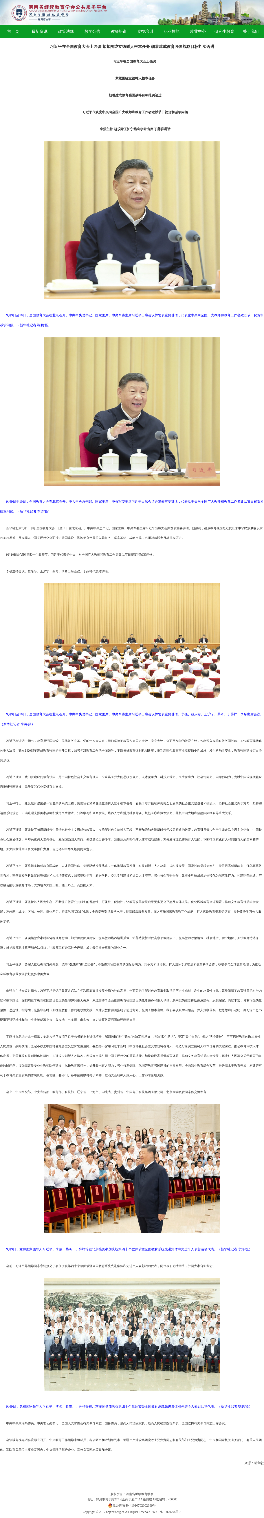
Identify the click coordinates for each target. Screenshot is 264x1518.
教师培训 (119, 31)
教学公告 (92, 31)
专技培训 (145, 31)
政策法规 (66, 31)
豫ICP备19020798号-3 (166, 1512)
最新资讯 (40, 31)
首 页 (13, 31)
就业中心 (198, 31)
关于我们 (251, 31)
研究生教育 (224, 31)
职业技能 (172, 31)
